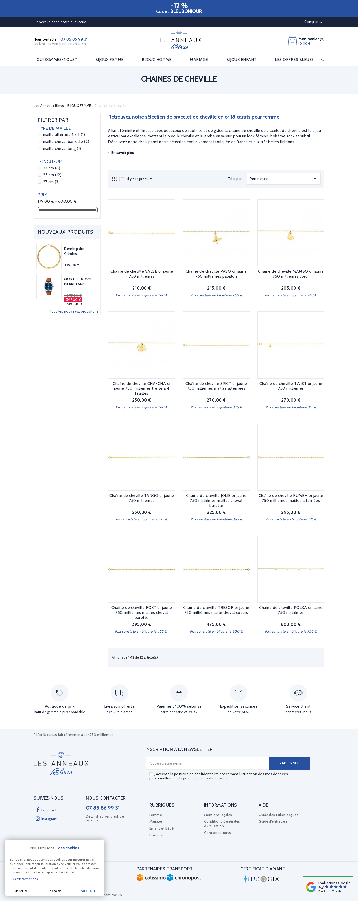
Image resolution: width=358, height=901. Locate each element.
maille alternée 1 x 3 (64, 134)
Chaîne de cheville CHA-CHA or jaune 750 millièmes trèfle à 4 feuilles (142, 388)
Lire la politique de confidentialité (200, 778)
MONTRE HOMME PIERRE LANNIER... (78, 281)
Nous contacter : (61, 39)
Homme (156, 835)
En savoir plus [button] (121, 152)
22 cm (51, 168)
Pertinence (284, 179)
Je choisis (54, 891)
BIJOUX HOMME (156, 59)
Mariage (155, 821)
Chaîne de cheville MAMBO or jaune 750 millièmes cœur (291, 274)
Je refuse (21, 891)
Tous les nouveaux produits (74, 312)
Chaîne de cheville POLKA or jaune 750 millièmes (291, 610)
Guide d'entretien (273, 821)
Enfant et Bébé (161, 828)
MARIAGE (199, 59)
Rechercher (323, 60)
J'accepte (88, 891)
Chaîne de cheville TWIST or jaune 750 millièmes (290, 386)
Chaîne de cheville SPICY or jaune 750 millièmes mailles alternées (216, 386)
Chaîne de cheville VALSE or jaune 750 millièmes (141, 274)
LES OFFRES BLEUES (294, 59)
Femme (155, 815)
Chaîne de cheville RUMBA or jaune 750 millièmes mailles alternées (291, 498)
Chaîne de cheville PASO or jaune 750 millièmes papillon (216, 274)
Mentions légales (218, 815)
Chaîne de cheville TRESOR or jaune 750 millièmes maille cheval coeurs (216, 610)
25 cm (52, 174)
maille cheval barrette (66, 141)
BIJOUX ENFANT (241, 59)
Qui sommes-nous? (57, 59)
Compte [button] (314, 22)
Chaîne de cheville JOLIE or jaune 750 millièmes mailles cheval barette (216, 500)
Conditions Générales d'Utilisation (222, 823)
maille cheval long (62, 148)
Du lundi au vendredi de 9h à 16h (60, 44)
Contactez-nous (217, 832)
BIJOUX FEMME (109, 59)
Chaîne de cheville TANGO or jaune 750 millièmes (141, 498)
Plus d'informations (24, 879)
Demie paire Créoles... (74, 251)
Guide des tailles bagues (278, 815)
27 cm (51, 181)
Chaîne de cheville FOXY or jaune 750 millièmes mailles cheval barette (141, 612)
